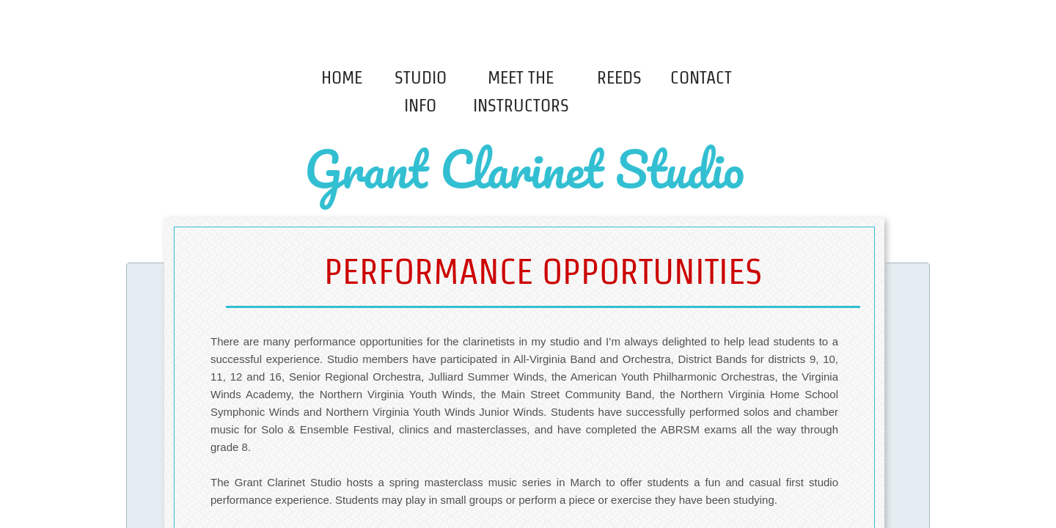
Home (341, 77)
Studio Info (421, 91)
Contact (701, 77)
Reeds (619, 77)
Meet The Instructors (521, 91)
